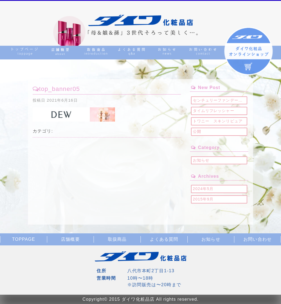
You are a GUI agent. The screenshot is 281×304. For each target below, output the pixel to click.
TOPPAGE (23, 239)
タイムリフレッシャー (213, 110)
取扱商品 (117, 239)
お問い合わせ (257, 239)
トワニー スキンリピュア (218, 121)
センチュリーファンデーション (220, 100)
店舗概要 (70, 239)
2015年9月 (203, 199)
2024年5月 (203, 189)
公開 (197, 131)
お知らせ (201, 160)
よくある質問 (164, 239)
